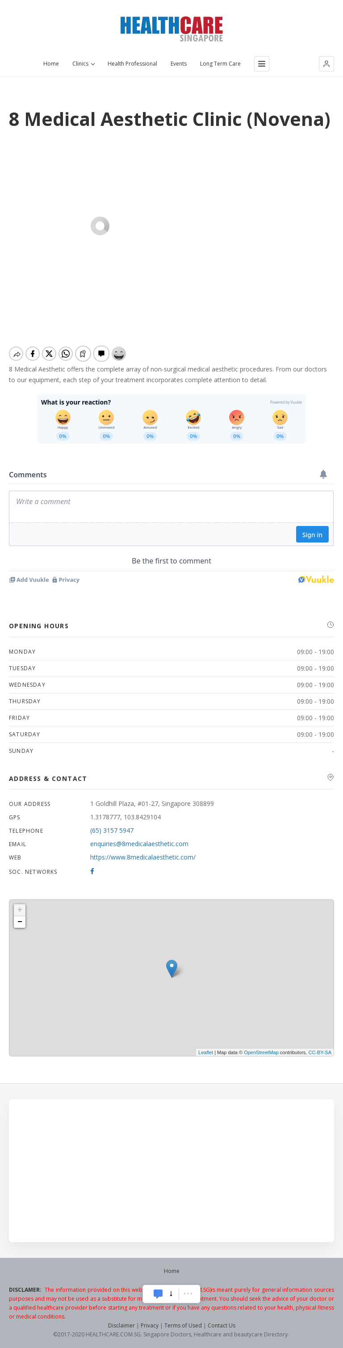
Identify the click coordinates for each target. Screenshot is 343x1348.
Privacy (150, 1325)
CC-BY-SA (319, 1052)
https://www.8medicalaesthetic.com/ (143, 857)
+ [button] (19, 910)
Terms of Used (183, 1325)
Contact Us (221, 1325)
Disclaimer (121, 1325)
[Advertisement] (171, 1170)
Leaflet (205, 1052)
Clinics (83, 63)
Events (179, 63)
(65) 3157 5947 (112, 830)
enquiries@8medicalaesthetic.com (139, 843)
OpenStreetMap (261, 1052)
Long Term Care (220, 63)
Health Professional (132, 63)
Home (51, 63)
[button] (326, 63)
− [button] (19, 922)
